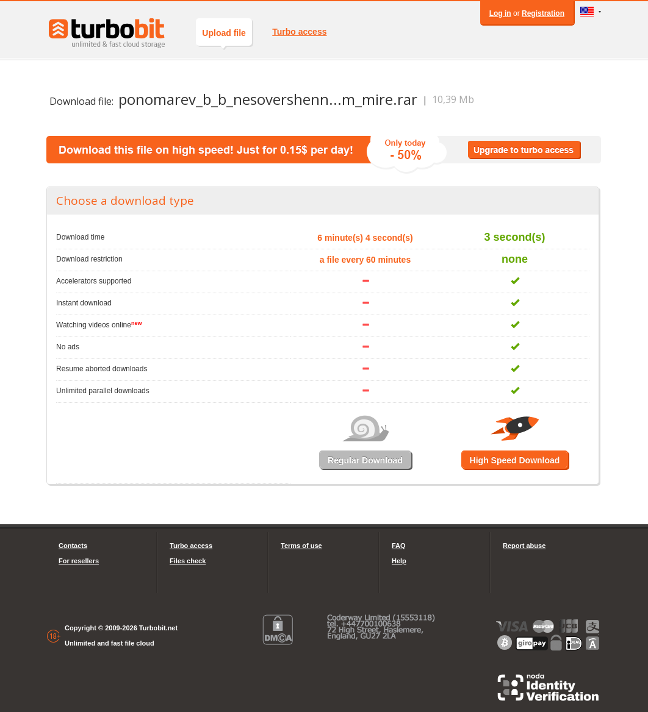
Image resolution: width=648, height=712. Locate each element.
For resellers (79, 560)
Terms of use (301, 545)
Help (399, 560)
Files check (188, 560)
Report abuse (524, 545)
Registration (543, 13)
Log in (500, 13)
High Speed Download (515, 460)
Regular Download (365, 460)
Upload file (224, 37)
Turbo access (299, 32)
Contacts (73, 545)
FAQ (399, 545)
